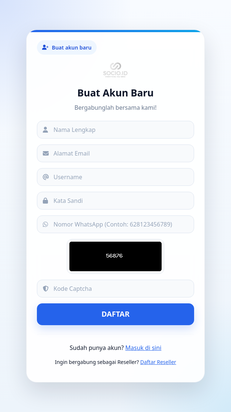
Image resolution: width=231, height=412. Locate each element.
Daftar (115, 314)
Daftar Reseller (158, 361)
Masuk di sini (143, 348)
